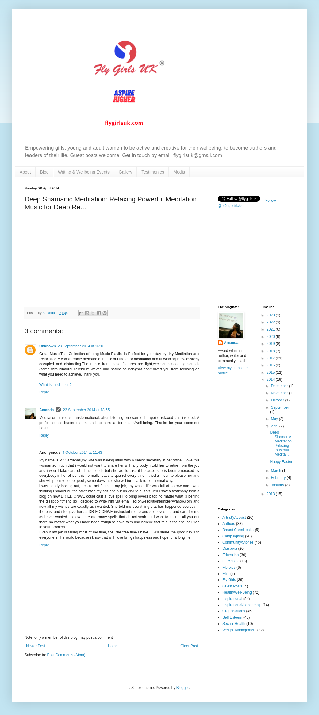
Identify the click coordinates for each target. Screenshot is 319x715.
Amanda (46, 410)
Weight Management (239, 630)
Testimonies (152, 172)
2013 (271, 494)
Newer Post (35, 646)
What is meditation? (55, 385)
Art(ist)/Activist (234, 517)
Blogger (182, 688)
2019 (271, 344)
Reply (44, 392)
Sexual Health (233, 623)
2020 (271, 337)
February (278, 478)
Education (230, 555)
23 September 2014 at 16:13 (81, 346)
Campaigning (233, 536)
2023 (271, 315)
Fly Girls (229, 580)
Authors (228, 524)
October (278, 400)
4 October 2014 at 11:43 (82, 452)
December (280, 386)
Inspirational (232, 599)
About (25, 172)
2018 (271, 351)
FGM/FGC (230, 561)
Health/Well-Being (237, 592)
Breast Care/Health (238, 530)
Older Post (189, 646)
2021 (271, 329)
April (275, 426)
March (276, 470)
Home (113, 646)
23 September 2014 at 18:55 (86, 410)
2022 (271, 322)
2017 (271, 358)
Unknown (47, 346)
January (278, 485)
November (280, 393)
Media (179, 172)
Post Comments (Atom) (66, 655)
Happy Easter (281, 462)
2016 (271, 365)
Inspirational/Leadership (241, 605)
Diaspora (229, 548)
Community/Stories (237, 542)
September (280, 407)
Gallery (125, 172)
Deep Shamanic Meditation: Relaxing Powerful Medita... (281, 443)
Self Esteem (232, 617)
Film (225, 574)
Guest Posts (232, 586)
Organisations (233, 611)
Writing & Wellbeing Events (84, 172)
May (275, 419)
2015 (271, 372)
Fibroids (229, 567)
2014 (271, 379)
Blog (44, 172)
